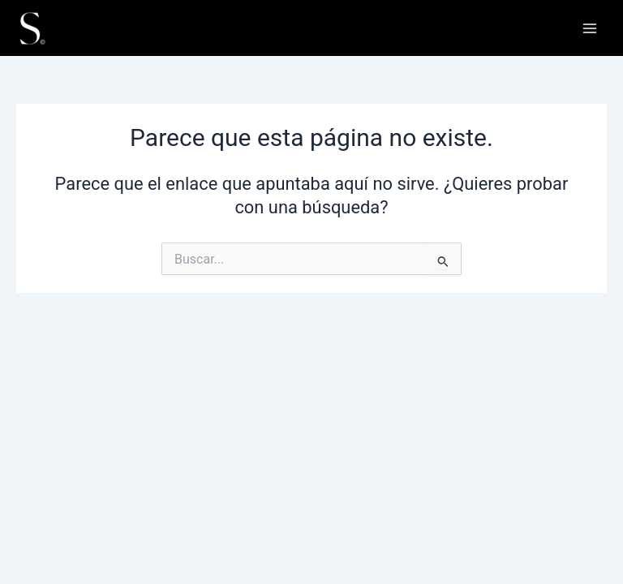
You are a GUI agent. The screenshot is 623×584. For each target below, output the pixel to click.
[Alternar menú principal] (590, 28)
